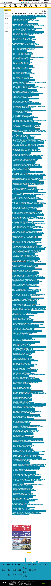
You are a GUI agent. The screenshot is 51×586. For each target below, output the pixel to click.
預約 (34, 0)
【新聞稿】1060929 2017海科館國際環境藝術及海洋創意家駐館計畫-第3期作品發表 (23, 45)
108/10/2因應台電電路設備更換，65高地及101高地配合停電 (20, 334)
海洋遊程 (46, 5)
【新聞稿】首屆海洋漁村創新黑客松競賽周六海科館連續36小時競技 (35, 350)
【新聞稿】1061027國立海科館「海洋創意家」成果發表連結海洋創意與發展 (22, 53)
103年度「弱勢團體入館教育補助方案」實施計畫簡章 (35, 178)
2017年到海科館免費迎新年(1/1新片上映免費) (38, 202)
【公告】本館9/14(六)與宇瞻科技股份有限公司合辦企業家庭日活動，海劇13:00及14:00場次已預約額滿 (26, 478)
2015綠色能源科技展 (37, 513)
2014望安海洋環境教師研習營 (16, 182)
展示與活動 (15, 5)
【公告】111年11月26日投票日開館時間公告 (18, 475)
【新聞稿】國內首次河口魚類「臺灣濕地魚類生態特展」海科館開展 (21, 372)
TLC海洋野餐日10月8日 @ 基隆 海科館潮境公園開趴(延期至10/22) (21, 23)
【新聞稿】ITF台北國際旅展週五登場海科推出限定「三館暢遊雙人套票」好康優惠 (23, 373)
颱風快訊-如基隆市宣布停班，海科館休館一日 (18, 330)
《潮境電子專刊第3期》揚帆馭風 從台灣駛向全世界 (37, 248)
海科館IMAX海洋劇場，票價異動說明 (17, 270)
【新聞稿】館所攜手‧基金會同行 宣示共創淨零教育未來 (19, 105)
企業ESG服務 (14, 574)
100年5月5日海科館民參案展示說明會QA (31, 160)
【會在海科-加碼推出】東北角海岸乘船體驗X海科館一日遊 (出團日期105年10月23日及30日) (24, 187)
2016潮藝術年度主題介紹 (32, 206)
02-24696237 (25, 583)
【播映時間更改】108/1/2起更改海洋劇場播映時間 (29, 293)
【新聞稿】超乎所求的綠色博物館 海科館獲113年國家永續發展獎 (21, 508)
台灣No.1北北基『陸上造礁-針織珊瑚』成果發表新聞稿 (33, 139)
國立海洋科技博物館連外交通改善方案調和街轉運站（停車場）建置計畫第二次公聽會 (23, 163)
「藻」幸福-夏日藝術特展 (15, 141)
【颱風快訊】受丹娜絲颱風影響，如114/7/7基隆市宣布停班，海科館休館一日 (22, 497)
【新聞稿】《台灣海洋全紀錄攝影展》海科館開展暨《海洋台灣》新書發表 (22, 399)
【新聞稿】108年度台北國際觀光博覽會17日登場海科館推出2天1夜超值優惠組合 (23, 92)
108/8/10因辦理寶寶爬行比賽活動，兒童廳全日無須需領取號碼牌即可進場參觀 (22, 329)
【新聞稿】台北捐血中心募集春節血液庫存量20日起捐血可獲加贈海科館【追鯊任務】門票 (24, 364)
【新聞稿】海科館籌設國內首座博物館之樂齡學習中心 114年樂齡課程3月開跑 (22, 493)
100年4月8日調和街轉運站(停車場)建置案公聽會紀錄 (30, 159)
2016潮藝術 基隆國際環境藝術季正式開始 (40, 16)
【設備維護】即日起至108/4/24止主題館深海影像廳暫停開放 (20, 461)
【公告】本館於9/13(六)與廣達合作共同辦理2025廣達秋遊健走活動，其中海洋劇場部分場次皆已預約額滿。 (26, 103)
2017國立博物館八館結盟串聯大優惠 (37, 204)
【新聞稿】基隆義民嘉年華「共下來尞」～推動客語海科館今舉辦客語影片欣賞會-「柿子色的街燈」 (25, 98)
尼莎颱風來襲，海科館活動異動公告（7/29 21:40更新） (31, 272)
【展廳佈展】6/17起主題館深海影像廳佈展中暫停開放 (38, 464)
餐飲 (32, 0)
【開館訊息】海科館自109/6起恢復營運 (34, 126)
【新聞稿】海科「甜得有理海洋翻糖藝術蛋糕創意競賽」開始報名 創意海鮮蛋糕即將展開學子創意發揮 (25, 425)
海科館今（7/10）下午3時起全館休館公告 (17, 308)
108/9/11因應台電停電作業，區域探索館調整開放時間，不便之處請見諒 (21, 333)
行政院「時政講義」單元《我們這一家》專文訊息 (29, 184)
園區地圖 (3, 570)
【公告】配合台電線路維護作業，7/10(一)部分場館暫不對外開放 (20, 115)
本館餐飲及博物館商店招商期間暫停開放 (33, 275)
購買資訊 (35, 570)
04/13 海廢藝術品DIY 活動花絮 (36, 151)
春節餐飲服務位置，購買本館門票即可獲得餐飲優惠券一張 (20, 265)
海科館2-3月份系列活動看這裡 (16, 241)
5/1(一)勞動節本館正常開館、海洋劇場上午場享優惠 (19, 226)
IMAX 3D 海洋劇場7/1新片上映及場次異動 (28, 270)
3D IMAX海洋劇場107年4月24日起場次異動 (32, 299)
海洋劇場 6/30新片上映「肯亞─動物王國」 (18, 303)
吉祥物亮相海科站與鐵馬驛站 (32, 140)
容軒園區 (19, 569)
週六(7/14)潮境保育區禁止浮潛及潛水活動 (29, 127)
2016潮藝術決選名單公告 (39, 206)
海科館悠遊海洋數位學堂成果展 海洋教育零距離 (18, 139)
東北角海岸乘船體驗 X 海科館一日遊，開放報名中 (18, 236)
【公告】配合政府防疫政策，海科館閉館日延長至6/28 (35, 93)
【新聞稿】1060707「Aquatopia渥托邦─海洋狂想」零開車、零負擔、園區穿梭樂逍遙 (23, 39)
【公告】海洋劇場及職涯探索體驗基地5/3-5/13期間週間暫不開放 (20, 423)
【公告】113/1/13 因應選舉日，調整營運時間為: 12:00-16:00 (20, 100)
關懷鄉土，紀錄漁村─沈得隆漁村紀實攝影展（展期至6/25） (20, 242)
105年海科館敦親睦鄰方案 (32, 136)
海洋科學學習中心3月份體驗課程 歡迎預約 (32, 266)
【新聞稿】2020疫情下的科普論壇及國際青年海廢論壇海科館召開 (21, 413)
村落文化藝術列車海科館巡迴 (42, 179)
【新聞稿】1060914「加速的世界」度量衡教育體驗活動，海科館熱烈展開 (22, 47)
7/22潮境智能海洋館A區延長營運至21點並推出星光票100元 (20, 97)
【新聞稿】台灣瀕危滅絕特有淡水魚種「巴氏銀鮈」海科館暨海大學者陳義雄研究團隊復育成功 (24, 382)
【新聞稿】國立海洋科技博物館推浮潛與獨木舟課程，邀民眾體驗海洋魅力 (22, 388)
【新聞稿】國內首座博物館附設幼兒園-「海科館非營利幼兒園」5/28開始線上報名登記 (23, 471)
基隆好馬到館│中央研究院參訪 (26, 512)
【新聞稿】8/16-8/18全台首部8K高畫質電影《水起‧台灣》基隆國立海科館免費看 (23, 343)
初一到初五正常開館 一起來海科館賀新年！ (18, 256)
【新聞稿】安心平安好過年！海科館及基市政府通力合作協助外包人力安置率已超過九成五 (24, 370)
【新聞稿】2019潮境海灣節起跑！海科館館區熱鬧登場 (19, 83)
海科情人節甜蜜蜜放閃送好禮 (24, 180)
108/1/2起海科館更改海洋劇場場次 (16, 293)
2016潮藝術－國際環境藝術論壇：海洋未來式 (28, 16)
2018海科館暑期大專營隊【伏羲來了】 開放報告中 (19, 314)
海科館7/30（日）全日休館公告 (33, 265)
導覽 (35, 0)
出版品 (35, 569)
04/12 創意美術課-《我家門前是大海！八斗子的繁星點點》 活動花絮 (21, 153)
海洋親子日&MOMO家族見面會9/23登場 (32, 252)
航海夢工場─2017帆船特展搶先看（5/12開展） (36, 227)
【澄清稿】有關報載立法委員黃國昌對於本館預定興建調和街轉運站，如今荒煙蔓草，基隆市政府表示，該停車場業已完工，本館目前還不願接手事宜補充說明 (29, 336)
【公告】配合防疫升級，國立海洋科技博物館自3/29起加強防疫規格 (37, 420)
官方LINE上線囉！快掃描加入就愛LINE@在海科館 (31, 260)
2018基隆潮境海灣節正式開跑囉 (39, 146)
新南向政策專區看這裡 (42, 264)
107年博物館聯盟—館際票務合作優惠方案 (17, 260)
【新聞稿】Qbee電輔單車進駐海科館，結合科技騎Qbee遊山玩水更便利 (21, 446)
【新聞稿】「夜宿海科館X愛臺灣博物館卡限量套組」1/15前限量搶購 (21, 368)
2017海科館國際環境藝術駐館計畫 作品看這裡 (31, 271)
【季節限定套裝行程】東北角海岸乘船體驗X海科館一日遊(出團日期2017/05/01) (22, 26)
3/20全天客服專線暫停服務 (15, 248)
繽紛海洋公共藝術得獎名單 (35, 149)
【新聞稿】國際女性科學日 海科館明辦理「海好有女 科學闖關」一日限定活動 (22, 449)
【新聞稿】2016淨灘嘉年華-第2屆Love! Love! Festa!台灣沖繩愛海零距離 (22, 192)
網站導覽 (32, 2)
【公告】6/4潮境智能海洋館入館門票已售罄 (31, 117)
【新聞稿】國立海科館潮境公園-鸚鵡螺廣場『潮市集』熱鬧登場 (20, 465)
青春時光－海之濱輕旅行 (39, 213)
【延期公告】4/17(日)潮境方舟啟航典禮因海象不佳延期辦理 (20, 421)
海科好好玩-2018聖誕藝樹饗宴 (16, 296)
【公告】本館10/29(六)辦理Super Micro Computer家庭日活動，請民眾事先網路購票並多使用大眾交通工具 (26, 474)
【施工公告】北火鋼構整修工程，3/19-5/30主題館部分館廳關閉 (20, 384)
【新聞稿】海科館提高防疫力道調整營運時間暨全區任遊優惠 (20, 401)
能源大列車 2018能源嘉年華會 (16, 267)
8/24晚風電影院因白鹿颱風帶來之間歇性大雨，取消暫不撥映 (33, 330)
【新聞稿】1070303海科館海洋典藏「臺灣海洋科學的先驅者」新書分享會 (22, 62)
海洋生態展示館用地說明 (31, 161)
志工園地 (32, 581)
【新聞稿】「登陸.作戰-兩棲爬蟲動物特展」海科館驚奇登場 (20, 322)
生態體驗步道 (20, 574)
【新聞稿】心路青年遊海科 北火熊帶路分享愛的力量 (36, 406)
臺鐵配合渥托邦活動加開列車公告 (30, 213)
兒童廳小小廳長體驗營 (40, 183)
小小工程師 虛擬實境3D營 (35, 20)
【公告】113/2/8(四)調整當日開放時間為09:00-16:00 (19, 112)
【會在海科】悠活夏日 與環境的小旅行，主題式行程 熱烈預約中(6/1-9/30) (22, 221)
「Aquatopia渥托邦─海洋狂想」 (16, 18)
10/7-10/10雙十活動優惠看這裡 (32, 274)
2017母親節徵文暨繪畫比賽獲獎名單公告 (17, 272)
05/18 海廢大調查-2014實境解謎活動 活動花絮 (27, 182)
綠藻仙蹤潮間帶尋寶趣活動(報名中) (17, 211)
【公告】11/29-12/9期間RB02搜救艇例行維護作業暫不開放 (20, 476)
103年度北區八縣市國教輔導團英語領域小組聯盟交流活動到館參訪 (21, 154)
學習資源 (25, 5)
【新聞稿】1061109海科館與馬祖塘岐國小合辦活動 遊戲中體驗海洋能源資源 (22, 54)
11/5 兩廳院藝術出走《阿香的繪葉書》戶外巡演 (39, 192)
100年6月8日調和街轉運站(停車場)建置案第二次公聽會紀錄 (31, 164)
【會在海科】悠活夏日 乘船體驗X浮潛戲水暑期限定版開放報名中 (20, 251)
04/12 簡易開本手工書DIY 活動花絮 (26, 151)
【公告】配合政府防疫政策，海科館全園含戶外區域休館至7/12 (36, 466)
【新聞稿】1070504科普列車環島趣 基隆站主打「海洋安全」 (20, 64)
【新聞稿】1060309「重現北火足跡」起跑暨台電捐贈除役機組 (34, 232)
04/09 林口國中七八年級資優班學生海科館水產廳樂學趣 (33, 156)
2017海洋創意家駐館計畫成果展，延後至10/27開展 (31, 280)
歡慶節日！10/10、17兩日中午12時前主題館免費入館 (19, 290)
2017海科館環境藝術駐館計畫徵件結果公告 (26, 228)
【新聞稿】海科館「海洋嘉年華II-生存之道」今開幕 (19, 440)
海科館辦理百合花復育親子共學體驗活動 (17, 24)
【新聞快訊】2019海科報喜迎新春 (34, 291)
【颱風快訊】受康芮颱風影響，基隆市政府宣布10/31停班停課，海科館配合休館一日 (23, 507)
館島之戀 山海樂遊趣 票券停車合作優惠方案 (31, 285)
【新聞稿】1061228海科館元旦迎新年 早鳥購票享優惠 (36, 57)
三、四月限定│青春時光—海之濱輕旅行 (31, 236)
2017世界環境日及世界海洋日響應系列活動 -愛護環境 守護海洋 (20, 247)
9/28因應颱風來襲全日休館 (23, 21)
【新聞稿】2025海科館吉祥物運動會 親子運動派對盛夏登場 (20, 498)
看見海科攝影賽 (25, 178)
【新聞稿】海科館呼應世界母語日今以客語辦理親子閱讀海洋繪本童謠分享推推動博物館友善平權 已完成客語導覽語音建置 (28, 106)
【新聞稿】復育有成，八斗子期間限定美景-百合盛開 (35, 391)
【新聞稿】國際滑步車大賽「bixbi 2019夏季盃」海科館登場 (20, 317)
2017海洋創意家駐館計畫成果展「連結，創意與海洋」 (19, 275)
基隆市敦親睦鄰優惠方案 (38, 238)
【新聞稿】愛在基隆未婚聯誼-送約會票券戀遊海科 (36, 465)
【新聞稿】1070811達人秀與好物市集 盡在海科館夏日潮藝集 (20, 291)
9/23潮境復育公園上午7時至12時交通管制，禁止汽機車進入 (20, 281)
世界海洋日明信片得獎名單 (23, 145)
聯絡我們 (39, 2)
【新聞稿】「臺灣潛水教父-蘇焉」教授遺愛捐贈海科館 (19, 324)
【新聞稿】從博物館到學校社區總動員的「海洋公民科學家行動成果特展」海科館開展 (23, 412)
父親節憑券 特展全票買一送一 (24, 216)
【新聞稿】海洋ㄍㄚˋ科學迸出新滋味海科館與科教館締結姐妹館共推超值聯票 (22, 320)
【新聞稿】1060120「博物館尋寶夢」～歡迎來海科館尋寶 (20, 25)
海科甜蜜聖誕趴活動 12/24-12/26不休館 (17, 199)
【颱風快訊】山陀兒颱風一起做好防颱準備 (18, 483)
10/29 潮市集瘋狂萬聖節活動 (30, 189)
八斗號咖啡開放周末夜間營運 (16, 208)
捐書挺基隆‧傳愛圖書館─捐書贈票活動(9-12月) (18, 189)
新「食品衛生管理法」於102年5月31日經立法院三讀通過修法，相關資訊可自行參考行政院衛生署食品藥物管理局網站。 (28, 174)
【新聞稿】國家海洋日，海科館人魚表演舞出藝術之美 (19, 417)
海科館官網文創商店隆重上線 (16, 300)
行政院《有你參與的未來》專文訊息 (17, 184)
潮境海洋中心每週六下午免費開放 (16, 15)
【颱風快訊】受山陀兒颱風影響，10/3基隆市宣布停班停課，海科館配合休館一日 (23, 107)
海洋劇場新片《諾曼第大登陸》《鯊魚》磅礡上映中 (19, 266)
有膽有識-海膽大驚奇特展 (34, 23)
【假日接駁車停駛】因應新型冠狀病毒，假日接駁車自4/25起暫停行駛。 (36, 459)
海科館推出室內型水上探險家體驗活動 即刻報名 (32, 286)
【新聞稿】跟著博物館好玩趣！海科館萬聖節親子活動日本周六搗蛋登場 (21, 353)
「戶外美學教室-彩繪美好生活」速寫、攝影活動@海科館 (19, 231)
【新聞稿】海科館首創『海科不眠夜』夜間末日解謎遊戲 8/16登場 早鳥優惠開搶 (22, 489)
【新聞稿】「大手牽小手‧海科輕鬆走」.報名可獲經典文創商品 (20, 374)
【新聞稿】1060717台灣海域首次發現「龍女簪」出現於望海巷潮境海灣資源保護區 (23, 42)
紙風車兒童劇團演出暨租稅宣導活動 (17, 214)
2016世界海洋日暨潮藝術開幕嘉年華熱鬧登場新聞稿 (29, 18)
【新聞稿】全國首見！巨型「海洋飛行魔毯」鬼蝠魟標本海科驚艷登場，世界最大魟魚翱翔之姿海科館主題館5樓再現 (27, 484)
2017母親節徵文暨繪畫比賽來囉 (32, 231)
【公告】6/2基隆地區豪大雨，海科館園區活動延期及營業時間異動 (36, 223)
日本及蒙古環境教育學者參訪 (16, 150)
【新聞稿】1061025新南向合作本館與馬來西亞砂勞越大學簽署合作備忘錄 (22, 52)
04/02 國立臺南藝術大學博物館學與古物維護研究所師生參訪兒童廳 (21, 155)
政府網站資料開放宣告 (20, 581)
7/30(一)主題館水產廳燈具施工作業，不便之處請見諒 (19, 129)
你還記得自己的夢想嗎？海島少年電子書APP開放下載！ (19, 137)
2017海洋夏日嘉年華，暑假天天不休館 (31, 243)
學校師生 (25, 2)
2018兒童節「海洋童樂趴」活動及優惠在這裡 (18, 269)
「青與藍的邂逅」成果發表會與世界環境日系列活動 (19, 304)
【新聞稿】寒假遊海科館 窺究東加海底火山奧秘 (38, 451)
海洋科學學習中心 (25, 567)
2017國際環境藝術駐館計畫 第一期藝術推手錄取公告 (19, 223)
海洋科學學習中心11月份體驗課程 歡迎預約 (18, 280)
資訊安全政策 (25, 581)
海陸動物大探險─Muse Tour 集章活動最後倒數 (18, 284)
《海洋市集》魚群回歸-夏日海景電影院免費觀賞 (27, 146)
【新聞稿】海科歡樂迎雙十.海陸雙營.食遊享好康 (18, 350)
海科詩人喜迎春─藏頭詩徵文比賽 (16, 512)
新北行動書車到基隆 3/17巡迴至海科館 (29, 238)
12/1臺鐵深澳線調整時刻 (33, 183)
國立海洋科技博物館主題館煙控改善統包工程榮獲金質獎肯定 (36, 130)
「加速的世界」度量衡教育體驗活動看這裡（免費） (19, 252)
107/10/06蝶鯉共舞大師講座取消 (22, 295)
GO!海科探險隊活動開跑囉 (24, 212)
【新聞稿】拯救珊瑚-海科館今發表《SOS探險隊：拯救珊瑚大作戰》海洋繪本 (22, 437)
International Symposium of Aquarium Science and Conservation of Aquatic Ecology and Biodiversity (26, 134)
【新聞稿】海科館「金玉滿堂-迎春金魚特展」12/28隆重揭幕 (20, 81)
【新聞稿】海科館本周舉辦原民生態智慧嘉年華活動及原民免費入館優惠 (21, 338)
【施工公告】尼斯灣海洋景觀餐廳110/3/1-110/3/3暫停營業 (20, 126)
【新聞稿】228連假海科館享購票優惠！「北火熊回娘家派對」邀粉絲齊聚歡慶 (22, 494)
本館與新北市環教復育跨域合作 (16, 16)
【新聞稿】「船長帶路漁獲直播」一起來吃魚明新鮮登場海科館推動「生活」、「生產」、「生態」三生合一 (26, 411)
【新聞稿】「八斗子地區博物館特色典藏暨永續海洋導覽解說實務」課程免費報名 (22, 418)
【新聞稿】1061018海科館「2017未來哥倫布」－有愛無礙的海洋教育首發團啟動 (23, 49)
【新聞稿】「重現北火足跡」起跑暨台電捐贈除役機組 (36, 233)
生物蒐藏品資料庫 (31, 571)
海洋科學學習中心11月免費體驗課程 (17, 197)
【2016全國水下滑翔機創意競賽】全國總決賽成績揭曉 (19, 19)
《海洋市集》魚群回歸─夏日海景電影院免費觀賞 (18, 246)
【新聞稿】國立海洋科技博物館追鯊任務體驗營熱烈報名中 (20, 88)
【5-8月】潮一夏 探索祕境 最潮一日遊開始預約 (33, 304)
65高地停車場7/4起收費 (41, 15)
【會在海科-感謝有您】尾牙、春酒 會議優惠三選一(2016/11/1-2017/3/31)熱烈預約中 (23, 194)
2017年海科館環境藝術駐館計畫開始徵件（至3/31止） (19, 235)
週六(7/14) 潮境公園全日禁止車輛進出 (17, 127)
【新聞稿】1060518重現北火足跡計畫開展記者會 (34, 33)
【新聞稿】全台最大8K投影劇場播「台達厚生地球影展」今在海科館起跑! (22, 444)
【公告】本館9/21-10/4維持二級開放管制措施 (31, 122)
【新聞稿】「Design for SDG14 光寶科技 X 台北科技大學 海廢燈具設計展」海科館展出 (23, 408)
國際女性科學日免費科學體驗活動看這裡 (28, 513)
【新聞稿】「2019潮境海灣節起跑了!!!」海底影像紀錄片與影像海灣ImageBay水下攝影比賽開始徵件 (25, 86)
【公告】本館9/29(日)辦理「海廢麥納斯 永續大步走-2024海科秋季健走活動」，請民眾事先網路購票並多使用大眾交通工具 (28, 479)
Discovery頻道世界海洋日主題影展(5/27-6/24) (18, 250)
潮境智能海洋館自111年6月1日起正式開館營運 (18, 117)
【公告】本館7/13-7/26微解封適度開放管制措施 (18, 469)
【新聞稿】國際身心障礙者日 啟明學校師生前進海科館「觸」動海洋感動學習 (22, 407)
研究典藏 (30, 5)
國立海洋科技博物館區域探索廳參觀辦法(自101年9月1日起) (20, 169)
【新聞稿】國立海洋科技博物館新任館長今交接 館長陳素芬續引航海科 (21, 108)
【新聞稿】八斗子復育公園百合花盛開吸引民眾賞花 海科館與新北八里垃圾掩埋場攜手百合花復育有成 (25, 456)
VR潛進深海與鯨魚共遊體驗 (39, 214)
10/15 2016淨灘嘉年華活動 (38, 189)
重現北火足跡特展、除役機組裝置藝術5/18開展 (18, 232)
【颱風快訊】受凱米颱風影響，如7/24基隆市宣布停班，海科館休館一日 (21, 101)
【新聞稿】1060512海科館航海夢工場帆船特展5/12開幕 (19, 33)
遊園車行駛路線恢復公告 (15, 145)
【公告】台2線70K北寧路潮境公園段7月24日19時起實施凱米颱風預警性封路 (22, 111)
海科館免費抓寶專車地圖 (15, 216)
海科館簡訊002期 (14, 168)
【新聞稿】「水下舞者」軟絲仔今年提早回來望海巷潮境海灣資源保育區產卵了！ (22, 445)
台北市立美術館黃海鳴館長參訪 (16, 151)
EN (29, 2)
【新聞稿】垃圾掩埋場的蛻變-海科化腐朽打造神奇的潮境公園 (20, 454)
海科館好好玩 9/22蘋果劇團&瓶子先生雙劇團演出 (18, 286)
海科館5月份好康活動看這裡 (16, 228)
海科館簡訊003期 (20, 168)
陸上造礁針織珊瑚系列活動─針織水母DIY (32, 264)
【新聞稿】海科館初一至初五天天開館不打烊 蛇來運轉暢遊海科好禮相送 (21, 485)
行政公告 (6, 18)
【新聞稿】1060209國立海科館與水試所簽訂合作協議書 (36, 25)
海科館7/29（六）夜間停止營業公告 (17, 513)
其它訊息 (6, 23)
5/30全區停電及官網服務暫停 (16, 212)
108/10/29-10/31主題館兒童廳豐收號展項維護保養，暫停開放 (20, 355)
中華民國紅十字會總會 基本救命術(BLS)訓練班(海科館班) (19, 130)
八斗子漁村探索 (25, 576)
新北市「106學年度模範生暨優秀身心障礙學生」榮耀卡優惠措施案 (21, 276)
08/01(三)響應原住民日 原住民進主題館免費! (35, 281)
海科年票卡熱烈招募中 (31, 137)
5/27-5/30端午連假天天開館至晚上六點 (38, 221)
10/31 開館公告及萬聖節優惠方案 (40, 194)
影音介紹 (9, 570)
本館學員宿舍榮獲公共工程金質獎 (41, 140)
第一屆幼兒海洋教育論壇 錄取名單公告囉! (30, 279)
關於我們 (20, 5)
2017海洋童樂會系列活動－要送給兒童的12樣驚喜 (34, 235)
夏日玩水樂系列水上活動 (26, 211)
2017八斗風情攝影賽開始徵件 (29, 203)
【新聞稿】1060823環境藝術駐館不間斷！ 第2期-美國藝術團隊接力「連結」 (22, 34)
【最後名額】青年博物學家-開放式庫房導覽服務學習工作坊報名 (29, 300)
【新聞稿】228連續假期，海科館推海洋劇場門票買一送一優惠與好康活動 (22, 396)
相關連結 (35, 581)
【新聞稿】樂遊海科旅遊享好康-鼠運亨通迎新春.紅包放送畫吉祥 (20, 367)
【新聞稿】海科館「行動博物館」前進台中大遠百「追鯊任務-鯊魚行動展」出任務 (23, 319)
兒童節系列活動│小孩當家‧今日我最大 (25, 141)
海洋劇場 (31, 0)
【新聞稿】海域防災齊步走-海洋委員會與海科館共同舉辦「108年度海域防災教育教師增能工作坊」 (25, 378)
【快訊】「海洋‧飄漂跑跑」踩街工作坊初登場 (18, 144)
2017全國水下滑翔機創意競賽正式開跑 (17, 238)
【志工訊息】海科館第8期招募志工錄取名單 (18, 203)
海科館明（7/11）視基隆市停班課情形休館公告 (30, 308)
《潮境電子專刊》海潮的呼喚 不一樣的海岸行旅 (33, 226)
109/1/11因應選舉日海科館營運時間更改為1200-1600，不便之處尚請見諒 (22, 358)
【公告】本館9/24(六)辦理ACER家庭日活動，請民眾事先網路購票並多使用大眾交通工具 (24, 473)
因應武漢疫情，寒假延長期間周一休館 (33, 360)
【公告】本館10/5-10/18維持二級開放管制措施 (18, 125)
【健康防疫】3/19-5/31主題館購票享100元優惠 (32, 125)
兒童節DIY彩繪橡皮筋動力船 (35, 512)
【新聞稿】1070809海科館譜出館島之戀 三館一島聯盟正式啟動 (20, 74)
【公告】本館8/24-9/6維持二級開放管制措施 (18, 122)
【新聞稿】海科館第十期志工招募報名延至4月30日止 (38, 393)
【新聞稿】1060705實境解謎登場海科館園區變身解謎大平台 (20, 35)
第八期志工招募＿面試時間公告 (38, 199)
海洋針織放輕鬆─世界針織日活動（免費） (30, 303)
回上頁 (29, 552)
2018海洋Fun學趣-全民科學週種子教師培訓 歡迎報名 (33, 261)
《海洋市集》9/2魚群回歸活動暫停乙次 (31, 43)
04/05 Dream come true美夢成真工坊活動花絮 (18, 156)
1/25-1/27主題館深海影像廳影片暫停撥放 (17, 294)
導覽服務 (3, 569)
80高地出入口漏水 (14, 295)
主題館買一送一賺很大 (35, 313)
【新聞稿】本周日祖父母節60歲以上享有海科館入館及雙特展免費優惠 (21, 345)
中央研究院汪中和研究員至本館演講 (26, 150)
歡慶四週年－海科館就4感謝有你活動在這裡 (18, 262)
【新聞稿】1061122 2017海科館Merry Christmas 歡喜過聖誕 (20, 57)
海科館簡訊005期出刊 (26, 168)
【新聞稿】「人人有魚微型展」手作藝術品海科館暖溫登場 (19, 93)
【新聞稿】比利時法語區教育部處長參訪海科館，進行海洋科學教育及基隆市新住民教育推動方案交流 (25, 379)
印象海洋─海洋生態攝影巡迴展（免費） (17, 149)
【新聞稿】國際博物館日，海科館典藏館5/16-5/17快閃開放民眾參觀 (21, 389)
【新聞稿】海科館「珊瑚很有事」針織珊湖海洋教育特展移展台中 (34, 392)
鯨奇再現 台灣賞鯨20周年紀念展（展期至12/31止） (33, 246)
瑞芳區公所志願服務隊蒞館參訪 (32, 145)
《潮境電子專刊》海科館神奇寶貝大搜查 (17, 237)
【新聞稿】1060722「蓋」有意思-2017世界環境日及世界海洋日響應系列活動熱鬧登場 (23, 29)
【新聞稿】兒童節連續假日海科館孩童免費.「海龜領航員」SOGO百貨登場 (22, 394)
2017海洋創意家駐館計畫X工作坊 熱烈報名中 (18, 245)
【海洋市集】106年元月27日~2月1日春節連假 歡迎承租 (31, 24)
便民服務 (42, 2)
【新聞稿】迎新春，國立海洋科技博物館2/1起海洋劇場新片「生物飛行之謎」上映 (23, 450)
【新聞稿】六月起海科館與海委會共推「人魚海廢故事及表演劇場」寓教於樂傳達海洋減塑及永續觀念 (25, 415)
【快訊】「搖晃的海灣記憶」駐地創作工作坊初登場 (32, 144)
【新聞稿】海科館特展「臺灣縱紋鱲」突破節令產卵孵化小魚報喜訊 (21, 363)
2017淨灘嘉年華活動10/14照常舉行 (37, 47)
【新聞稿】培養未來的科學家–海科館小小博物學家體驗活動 (20, 383)
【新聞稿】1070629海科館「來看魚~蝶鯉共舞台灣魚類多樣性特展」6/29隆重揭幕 (23, 73)
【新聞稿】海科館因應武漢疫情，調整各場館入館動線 (19, 360)
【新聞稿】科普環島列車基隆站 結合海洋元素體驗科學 (19, 87)
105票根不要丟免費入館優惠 (25, 208)
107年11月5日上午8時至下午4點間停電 (38, 298)
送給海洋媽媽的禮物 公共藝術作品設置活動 (37, 141)
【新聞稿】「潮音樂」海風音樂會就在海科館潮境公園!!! (34, 324)
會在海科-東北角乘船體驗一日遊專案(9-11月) (29, 214)
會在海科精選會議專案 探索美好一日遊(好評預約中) (26, 207)
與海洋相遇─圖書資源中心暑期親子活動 (31, 284)
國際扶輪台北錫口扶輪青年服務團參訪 (34, 180)
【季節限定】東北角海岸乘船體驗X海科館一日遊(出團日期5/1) (20, 227)
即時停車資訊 (46, 2)
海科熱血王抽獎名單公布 (15, 180)
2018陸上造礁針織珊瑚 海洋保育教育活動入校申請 (32, 257)
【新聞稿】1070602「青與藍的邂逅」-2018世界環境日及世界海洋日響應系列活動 (23, 67)
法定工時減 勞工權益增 (40, 184)
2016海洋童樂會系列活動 (37, 207)
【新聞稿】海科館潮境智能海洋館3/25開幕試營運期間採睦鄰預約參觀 (21, 441)
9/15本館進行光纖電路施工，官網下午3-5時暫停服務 (19, 255)
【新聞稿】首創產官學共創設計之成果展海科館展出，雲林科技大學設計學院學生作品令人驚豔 (24, 369)
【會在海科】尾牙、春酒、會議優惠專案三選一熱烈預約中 (30, 197)
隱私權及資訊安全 (15, 581)
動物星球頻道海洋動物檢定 (15, 218)
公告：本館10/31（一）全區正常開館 (17, 193)
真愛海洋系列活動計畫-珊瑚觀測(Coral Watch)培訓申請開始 (33, 269)
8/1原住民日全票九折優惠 (15, 21)
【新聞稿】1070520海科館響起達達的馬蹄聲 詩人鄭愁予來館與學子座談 (21, 69)
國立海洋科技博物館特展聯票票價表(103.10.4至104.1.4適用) (29, 179)
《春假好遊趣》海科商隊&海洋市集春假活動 (36, 28)
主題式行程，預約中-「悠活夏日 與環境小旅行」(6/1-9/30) (20, 219)
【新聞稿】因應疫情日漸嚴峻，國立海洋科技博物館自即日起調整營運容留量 (22, 432)
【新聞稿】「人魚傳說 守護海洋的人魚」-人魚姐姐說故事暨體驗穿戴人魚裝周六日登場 (23, 377)
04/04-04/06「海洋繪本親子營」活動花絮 (36, 155)
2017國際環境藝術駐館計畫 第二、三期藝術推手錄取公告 (37, 247)
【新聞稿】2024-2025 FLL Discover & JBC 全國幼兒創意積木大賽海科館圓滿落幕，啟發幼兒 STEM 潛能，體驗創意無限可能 (28, 110)
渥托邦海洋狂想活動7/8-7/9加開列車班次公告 (18, 271)
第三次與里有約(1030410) (15, 514)
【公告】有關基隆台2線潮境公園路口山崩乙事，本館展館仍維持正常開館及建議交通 (23, 509)
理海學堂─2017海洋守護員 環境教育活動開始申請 (30, 237)
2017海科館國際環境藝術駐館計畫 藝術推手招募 (37, 218)
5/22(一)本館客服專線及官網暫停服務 (28, 222)
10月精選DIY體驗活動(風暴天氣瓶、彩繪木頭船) (30, 190)
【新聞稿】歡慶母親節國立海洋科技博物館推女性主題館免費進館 (36, 87)
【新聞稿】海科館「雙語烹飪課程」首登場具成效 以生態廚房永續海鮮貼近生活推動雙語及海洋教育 (25, 430)
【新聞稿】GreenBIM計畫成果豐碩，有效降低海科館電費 (19, 391)
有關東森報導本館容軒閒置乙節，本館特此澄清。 (18, 43)
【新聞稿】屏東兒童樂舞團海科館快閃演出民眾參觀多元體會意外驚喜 (21, 323)
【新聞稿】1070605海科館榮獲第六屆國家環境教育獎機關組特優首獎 (21, 71)
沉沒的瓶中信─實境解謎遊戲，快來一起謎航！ (18, 243)
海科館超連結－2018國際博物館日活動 (40, 309)
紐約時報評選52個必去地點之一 (24, 514)
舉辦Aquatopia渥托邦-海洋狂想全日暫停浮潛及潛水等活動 (20, 136)
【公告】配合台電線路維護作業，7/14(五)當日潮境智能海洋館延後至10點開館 (22, 116)
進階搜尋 (47, 0)
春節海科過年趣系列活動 (40, 145)
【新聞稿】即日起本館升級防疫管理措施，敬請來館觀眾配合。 (37, 403)
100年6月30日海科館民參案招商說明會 (17, 164)
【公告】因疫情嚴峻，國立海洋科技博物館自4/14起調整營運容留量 (21, 422)
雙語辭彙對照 (10, 581)
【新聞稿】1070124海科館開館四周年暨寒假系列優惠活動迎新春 (20, 58)
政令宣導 (6, 28)
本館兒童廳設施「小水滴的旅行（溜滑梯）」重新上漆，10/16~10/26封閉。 (22, 298)
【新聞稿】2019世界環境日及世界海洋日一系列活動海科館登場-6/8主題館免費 (22, 315)
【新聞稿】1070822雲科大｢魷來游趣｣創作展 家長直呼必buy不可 (20, 76)
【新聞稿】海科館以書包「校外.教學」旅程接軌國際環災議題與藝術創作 (21, 398)
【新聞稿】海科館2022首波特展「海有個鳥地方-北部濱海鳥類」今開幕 (21, 451)
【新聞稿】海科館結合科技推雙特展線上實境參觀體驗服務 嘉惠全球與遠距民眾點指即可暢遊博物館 (25, 455)
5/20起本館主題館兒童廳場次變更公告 (17, 222)
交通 (37, 0)
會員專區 (35, 2)
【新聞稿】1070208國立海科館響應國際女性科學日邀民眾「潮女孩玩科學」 (22, 59)
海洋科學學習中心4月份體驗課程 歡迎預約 (17, 309)
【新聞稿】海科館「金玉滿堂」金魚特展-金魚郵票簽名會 (37, 82)
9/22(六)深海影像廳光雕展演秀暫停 (36, 289)
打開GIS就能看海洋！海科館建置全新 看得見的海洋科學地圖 (20, 502)
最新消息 (10, 5)
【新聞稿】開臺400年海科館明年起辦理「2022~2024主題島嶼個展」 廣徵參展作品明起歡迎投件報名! (25, 468)
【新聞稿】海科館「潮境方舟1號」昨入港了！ (18, 435)
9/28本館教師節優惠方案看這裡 (34, 44)
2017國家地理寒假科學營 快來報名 (16, 204)
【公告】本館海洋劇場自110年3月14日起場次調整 (19, 459)
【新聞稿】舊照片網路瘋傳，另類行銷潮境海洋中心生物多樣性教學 (21, 386)
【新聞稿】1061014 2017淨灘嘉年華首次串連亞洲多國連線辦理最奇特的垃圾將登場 (23, 48)
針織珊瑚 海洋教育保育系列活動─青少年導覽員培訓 (19, 264)
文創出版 (36, 5)
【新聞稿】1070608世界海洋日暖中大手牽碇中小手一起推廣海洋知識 (21, 313)
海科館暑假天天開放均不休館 (39, 217)
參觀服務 (5, 5)
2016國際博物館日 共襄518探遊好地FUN (34, 212)
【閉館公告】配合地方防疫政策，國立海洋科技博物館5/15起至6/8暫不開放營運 (22, 121)
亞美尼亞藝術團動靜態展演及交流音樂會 (30, 256)
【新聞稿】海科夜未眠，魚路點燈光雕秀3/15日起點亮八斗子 (20, 442)
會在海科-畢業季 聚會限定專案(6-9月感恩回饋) (18, 213)
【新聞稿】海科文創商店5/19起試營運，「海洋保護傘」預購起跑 (21, 387)
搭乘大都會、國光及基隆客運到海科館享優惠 (18, 285)
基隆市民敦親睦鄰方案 (34, 150)
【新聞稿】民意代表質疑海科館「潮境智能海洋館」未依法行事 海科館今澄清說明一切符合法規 (24, 431)
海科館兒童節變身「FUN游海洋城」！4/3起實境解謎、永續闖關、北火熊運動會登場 (23, 500)
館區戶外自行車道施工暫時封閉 (24, 183)
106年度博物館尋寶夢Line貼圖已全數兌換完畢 (35, 242)
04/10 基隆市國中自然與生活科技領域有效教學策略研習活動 (20, 158)
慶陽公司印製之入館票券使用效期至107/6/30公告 (18, 261)
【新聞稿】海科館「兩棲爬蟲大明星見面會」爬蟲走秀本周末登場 (21, 327)
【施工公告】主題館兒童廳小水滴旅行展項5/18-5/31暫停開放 (20, 120)
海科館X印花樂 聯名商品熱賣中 (29, 262)
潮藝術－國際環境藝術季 (33, 15)
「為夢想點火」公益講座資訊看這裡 (32, 301)
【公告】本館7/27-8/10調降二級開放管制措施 (32, 469)
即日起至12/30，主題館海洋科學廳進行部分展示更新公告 (33, 198)
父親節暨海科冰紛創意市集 (25, 15)
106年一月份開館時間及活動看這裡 (28, 199)
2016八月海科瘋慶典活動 (30, 217)
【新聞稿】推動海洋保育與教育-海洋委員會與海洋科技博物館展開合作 (21, 344)
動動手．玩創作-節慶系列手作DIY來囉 (25, 218)
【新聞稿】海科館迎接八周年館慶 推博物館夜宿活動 (36, 454)
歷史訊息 (6, 26)
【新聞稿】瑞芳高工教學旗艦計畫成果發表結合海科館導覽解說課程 (21, 318)
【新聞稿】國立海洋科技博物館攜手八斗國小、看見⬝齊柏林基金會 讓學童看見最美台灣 (23, 495)
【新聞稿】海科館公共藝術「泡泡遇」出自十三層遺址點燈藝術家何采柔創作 (22, 348)
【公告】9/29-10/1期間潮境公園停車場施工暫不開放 (34, 124)
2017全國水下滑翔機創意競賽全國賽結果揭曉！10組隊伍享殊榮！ (21, 135)
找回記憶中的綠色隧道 (31, 19)
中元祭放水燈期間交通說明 (27, 149)
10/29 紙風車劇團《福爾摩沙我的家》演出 (17, 190)
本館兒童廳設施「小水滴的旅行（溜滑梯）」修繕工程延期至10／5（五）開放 (34, 294)
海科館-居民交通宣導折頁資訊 (41, 175)
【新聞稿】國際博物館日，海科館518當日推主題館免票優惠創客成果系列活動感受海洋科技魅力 (25, 91)
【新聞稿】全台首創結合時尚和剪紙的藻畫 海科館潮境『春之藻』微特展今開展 (22, 402)
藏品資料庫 (30, 569)
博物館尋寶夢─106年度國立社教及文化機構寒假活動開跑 (20, 206)
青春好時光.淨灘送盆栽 (15, 207)
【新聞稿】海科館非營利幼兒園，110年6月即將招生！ (19, 420)
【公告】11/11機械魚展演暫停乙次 (29, 475)
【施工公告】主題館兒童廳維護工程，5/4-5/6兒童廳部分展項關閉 (21, 460)
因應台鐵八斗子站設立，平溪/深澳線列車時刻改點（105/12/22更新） (21, 202)
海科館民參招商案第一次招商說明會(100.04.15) (35, 158)
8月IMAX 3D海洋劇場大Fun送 (32, 216)
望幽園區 (19, 570)
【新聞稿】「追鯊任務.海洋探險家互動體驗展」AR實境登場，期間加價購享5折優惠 (23, 365)
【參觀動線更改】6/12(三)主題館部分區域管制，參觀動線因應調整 (21, 464)
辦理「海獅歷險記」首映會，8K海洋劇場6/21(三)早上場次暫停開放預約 (21, 96)
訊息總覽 (6, 13)
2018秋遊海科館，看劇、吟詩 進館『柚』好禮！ (33, 290)
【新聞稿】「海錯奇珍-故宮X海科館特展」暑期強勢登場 (36, 322)
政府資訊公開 (28, 581)
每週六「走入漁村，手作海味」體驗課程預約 (18, 257)
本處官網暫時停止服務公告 (15, 173)
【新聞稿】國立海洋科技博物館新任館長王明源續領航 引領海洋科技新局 (21, 488)
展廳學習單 (24, 571)
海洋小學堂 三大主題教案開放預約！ (29, 309)
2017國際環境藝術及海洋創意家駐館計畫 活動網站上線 (33, 250)
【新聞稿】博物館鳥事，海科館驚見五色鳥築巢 (18, 392)
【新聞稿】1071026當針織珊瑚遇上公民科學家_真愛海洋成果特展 (21, 78)
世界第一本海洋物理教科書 (25, 575)
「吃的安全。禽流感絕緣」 (24, 173)
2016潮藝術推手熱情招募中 (33, 208)
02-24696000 (20, 583)
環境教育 (14, 569)
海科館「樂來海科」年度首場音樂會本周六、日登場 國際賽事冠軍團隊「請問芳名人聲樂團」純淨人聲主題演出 (27, 504)
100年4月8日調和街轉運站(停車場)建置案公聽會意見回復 (19, 161)
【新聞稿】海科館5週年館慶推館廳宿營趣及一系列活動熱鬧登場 (20, 82)
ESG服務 (41, 5)
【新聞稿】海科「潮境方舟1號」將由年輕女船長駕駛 (36, 442)
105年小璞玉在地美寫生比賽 (33, 209)
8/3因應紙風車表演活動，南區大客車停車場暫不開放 (38, 327)
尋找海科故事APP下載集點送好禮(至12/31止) (18, 198)
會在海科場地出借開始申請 (15, 185)
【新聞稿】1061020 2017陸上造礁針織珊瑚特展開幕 (19, 50)
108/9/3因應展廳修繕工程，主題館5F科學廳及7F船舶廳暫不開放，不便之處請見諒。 (23, 328)
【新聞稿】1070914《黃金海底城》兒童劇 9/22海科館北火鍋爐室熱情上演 (22, 77)
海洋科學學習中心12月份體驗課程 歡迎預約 (36, 276)
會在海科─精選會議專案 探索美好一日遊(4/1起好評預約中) (20, 209)
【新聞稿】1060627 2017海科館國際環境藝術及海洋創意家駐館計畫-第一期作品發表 (23, 30)
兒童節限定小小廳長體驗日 (15, 183)
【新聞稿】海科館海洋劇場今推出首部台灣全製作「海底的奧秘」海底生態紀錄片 (23, 436)
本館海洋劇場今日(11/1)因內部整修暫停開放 (18, 279)
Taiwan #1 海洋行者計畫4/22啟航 (26, 310)
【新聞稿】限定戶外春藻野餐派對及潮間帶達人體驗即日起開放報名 (21, 393)
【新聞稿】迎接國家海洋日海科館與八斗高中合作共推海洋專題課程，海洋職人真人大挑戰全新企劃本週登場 (26, 416)
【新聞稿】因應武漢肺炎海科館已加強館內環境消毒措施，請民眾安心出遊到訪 (22, 359)
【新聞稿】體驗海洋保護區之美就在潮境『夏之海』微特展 (20, 403)
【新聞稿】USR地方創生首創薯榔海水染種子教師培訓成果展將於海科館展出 (22, 349)
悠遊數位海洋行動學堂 (25, 568)
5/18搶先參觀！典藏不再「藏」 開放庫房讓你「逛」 (19, 301)
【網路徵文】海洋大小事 (41, 308)
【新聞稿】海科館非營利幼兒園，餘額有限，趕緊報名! (19, 466)
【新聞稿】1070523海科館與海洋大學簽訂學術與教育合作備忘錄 (20, 63)
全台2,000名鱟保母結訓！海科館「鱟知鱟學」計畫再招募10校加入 (21, 503)
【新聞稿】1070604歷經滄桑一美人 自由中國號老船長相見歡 (20, 68)
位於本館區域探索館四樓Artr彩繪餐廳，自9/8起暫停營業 (19, 274)
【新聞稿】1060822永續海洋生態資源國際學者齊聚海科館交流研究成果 (21, 40)
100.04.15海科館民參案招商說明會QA (17, 159)
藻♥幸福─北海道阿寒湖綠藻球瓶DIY (17, 178)
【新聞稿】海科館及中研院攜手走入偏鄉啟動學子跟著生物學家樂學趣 (21, 397)
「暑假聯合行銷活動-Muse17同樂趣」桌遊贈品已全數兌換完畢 (20, 44)
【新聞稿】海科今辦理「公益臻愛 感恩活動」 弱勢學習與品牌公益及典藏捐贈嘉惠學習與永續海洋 (25, 452)
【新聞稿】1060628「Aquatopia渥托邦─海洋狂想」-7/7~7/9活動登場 (21, 38)
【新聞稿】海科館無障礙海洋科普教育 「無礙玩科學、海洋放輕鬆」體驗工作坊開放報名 (24, 490)
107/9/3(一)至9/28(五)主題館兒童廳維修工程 (33, 129)
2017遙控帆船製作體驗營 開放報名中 (35, 251)
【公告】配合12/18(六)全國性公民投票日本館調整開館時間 (37, 120)
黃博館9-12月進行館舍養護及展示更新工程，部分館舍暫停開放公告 (21, 289)
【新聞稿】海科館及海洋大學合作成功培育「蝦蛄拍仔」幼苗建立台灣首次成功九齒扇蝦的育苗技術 (25, 325)
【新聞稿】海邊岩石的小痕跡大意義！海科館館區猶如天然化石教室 (21, 447)
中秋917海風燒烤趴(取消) (23, 185)
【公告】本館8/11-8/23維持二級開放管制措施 (18, 470)
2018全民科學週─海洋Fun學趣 (16, 310)
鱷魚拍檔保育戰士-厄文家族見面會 (39, 182)
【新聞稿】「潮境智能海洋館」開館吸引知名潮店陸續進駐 (34, 440)
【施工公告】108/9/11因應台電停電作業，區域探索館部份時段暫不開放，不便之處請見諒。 (24, 332)
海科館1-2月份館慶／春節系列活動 (27, 204)
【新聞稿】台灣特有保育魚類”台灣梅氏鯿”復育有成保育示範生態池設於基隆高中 (23, 79)
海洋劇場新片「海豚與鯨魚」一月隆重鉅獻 (39, 203)
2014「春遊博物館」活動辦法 (16, 146)
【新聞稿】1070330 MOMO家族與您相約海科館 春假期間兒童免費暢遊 (21, 72)
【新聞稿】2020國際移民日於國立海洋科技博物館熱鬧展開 (20, 406)
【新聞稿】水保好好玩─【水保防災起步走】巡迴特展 (37, 374)
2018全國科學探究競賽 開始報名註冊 (32, 255)
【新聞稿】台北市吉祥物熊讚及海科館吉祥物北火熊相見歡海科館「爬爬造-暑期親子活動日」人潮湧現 (25, 341)
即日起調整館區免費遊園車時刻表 (24, 248)
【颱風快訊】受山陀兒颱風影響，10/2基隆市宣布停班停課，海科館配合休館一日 (23, 481)
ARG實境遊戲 (15, 570)
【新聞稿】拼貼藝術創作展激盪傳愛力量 (17, 340)
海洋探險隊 (24, 572)
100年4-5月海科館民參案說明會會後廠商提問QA (18, 160)
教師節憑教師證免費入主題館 (16, 179)
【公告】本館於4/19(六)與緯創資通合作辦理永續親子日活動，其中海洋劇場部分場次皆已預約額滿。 (25, 102)
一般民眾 (22, 2)
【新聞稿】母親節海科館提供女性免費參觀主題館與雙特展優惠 (20, 427)
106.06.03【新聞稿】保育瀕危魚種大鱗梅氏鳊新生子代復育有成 (20, 28)
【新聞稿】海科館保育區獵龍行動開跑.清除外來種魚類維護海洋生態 (21, 354)
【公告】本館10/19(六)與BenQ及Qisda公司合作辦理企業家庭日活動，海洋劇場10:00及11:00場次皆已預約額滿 (27, 480)
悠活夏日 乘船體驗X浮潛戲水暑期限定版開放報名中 (28, 305)
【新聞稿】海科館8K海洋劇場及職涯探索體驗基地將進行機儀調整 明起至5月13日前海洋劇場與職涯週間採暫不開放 (27, 426)
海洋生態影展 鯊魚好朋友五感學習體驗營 (35, 211)
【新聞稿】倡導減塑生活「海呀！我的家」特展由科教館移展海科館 (21, 362)
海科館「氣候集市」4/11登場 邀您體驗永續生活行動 (19, 505)
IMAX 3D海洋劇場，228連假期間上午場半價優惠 (27, 241)
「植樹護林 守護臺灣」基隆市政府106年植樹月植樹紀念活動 (20, 233)
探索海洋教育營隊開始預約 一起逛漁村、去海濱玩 (28, 267)
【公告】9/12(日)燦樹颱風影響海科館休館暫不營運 (19, 124)
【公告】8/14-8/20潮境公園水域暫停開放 (34, 476)
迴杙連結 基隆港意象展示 (15, 299)
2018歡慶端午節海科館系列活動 (16, 305)
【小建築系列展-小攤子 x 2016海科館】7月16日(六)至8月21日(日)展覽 (21, 20)
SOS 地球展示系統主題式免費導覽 (25, 296)
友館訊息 (6, 31)
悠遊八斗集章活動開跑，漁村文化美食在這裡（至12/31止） (33, 245)
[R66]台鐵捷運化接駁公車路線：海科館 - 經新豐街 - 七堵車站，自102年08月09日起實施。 (24, 175)
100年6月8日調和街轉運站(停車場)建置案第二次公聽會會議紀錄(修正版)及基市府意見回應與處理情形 (25, 165)
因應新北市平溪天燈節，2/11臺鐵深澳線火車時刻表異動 (19, 240)
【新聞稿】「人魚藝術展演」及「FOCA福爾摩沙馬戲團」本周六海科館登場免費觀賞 (23, 339)
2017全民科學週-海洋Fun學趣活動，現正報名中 (34, 240)
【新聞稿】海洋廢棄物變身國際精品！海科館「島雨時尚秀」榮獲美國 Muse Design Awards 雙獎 (25, 499)
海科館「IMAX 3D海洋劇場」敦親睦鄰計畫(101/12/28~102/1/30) (20, 170)
